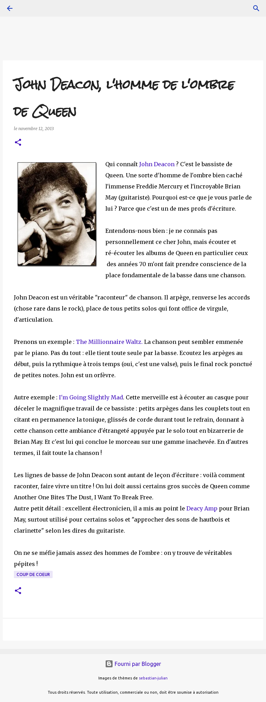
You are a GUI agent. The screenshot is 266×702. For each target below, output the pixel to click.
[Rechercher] (256, 8)
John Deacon (157, 164)
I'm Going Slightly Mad (91, 397)
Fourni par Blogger (133, 664)
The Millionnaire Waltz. (109, 341)
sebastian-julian (153, 678)
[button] (18, 142)
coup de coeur (33, 574)
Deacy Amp (202, 508)
